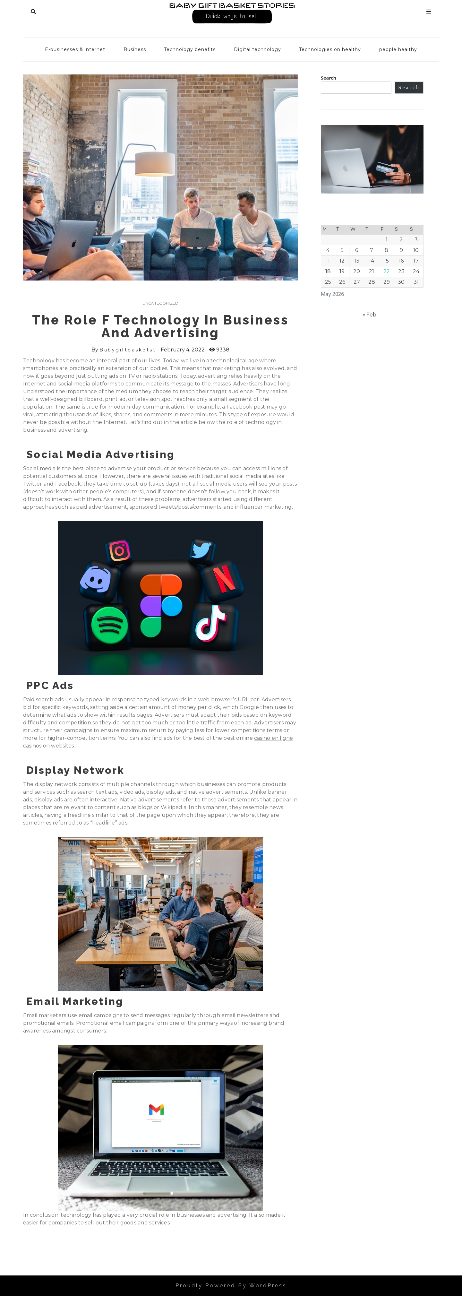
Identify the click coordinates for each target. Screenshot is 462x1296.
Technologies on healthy (330, 49)
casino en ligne (273, 738)
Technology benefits (190, 49)
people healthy (398, 49)
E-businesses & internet (75, 49)
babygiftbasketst (127, 350)
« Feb (369, 315)
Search (33, 10)
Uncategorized (160, 303)
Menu (428, 10)
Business (135, 49)
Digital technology (257, 49)
